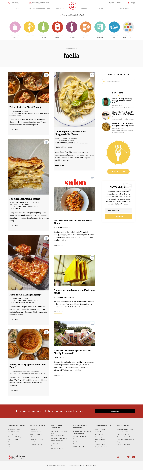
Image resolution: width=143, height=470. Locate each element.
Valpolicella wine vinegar (125, 439)
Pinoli (75, 441)
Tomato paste (56, 443)
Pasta (46, 113)
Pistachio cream (35, 432)
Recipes (84, 9)
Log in (119, 3)
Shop (18, 9)
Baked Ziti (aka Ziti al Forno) (25, 107)
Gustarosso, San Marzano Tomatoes (24, 371)
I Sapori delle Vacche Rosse (21, 113)
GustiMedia (58, 228)
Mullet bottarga (78, 446)
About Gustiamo (13, 432)
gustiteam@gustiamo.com (39, 3)
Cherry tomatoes (57, 440)
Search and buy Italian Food (71, 15)
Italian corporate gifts (39, 9)
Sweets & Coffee (86, 36)
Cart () (131, 3)
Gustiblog (103, 9)
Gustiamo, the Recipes (18, 111)
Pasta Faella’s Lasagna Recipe (25, 294)
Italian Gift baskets (15, 36)
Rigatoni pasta (100, 439)
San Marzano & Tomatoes (57, 36)
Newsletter (125, 9)
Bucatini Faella (100, 429)
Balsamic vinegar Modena (126, 437)
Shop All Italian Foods (128, 36)
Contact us (11, 442)
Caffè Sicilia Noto (36, 434)
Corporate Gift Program (16, 437)
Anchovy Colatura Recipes (66, 138)
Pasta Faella (16, 115)
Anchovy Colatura (36, 444)
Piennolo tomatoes (57, 435)
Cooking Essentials (100, 36)
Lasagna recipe (100, 444)
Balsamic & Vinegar (72, 36)
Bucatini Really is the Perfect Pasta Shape (73, 222)
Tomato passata (56, 446)
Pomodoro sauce (57, 448)
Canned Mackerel (79, 444)
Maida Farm (38, 113)
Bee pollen (33, 442)
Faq (9, 444)
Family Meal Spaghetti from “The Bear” (27, 366)
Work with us (12, 434)
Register (111, 3)
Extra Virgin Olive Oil (43, 36)
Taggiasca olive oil (123, 434)
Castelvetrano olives (123, 444)
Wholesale (59, 9)
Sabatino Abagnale (28, 302)
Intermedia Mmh (90, 466)
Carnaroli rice (99, 432)
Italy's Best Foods (14, 429)
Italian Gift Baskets (36, 437)
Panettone (33, 429)
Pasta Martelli (68, 148)
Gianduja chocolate (36, 439)
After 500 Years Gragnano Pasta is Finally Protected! (72, 352)
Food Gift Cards (13, 439)
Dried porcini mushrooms (82, 431)
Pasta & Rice (29, 36)
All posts (11, 447)
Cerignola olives (122, 442)
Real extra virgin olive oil (125, 429)
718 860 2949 (13, 3)
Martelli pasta (99, 434)
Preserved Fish (114, 36)
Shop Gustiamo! (118, 171)
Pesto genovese (78, 433)
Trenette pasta (100, 437)
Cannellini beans (79, 439)
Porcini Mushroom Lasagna (24, 198)
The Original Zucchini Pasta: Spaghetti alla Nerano (71, 133)
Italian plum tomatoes (59, 438)
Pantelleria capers (79, 436)
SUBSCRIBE (115, 411)
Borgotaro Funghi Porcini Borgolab (24, 202)
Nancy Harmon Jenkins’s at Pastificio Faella (74, 291)
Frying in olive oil (123, 432)
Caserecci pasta (100, 442)
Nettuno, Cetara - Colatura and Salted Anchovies (72, 145)
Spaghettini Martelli (102, 447)
